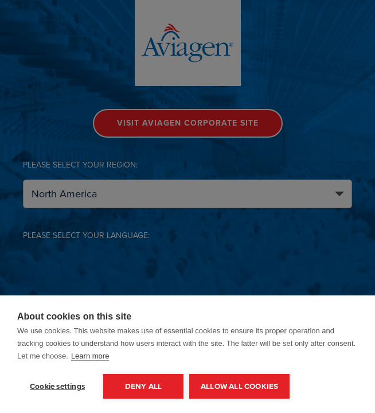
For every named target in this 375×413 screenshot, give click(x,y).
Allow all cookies (239, 386)
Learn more (90, 356)
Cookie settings (57, 386)
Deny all (143, 386)
